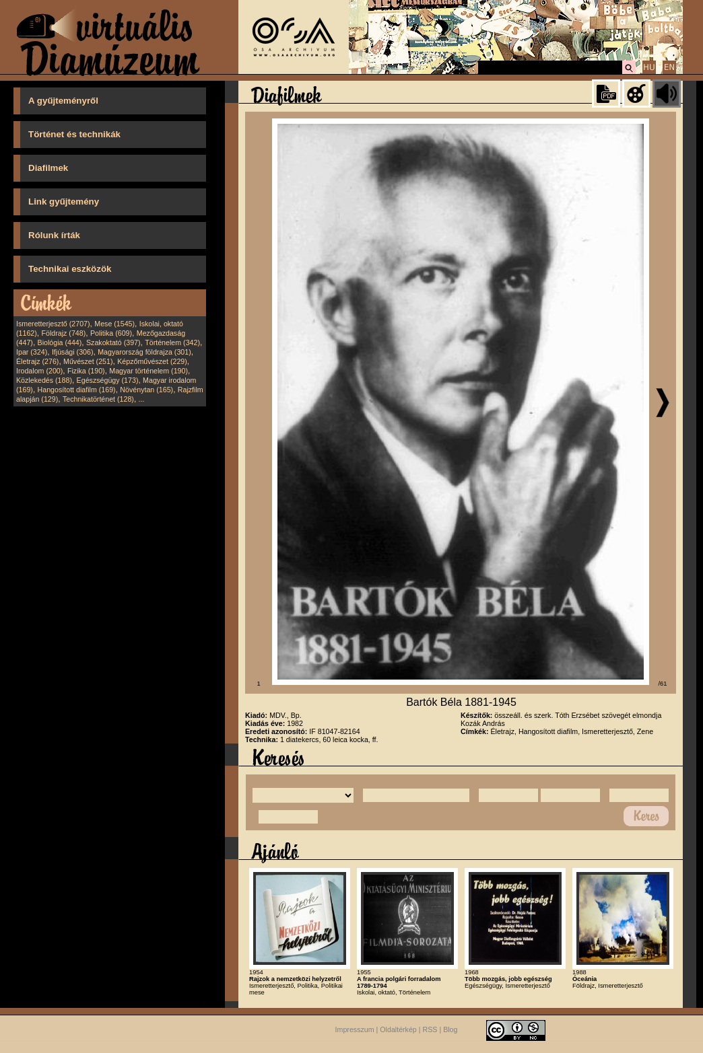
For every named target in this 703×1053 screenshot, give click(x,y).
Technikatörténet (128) (98, 399)
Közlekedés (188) (44, 380)
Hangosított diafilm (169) (77, 390)
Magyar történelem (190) (148, 371)
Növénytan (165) (146, 390)
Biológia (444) (60, 342)
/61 (663, 683)
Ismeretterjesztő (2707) (53, 324)
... (142, 399)
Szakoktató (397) (113, 342)
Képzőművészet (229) (152, 361)
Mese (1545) (114, 324)
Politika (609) (111, 333)
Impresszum (354, 1029)
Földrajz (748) (63, 333)
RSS (430, 1029)
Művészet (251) (87, 361)
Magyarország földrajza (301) (144, 352)
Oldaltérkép (398, 1029)
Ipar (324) (31, 352)
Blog (450, 1029)
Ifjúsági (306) (73, 352)
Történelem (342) (172, 342)
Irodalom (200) (39, 371)
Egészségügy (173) (108, 380)
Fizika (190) (86, 371)
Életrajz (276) (37, 361)
